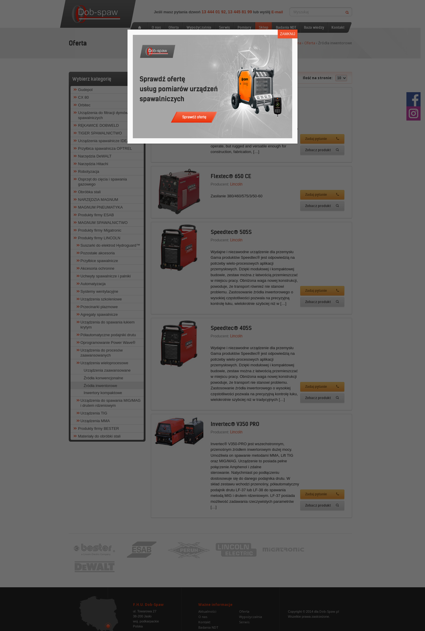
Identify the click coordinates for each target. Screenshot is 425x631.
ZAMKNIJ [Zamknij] (287, 34)
